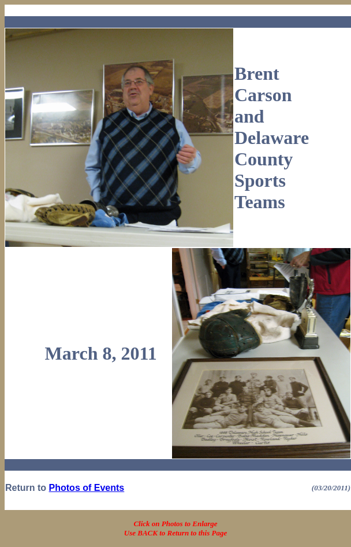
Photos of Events (87, 488)
